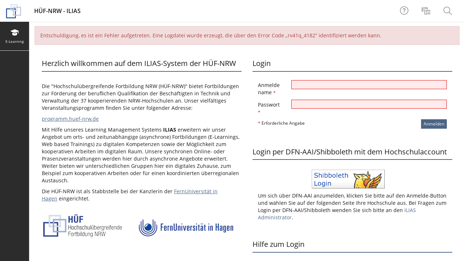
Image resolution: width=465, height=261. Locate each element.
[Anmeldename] (369, 84)
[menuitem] (427, 11)
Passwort (269, 108)
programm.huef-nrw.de (70, 118)
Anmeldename (269, 89)
